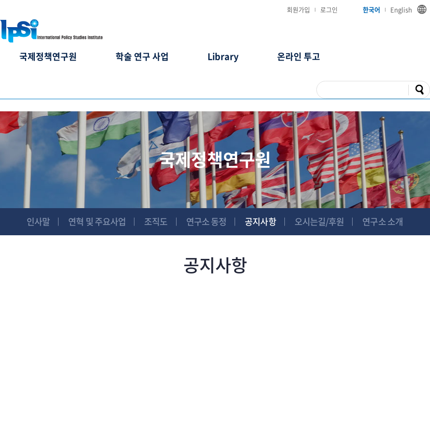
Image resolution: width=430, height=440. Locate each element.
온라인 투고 (298, 56)
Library (223, 56)
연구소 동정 (206, 221)
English (401, 9)
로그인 (329, 9)
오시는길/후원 (319, 221)
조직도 (155, 221)
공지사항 (260, 221)
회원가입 (298, 9)
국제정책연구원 (48, 56)
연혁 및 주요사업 (97, 221)
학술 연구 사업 (142, 56)
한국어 (371, 9)
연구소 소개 (382, 221)
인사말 (38, 221)
